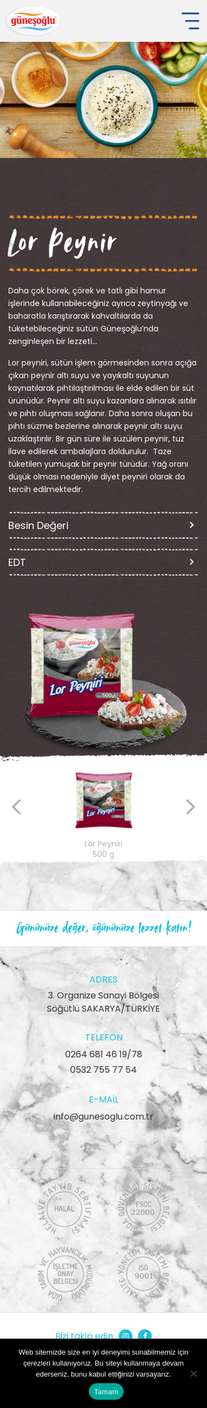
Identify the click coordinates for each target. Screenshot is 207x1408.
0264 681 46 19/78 (103, 1054)
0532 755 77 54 (103, 1069)
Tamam (106, 1392)
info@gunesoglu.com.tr (103, 1116)
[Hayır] (193, 1373)
